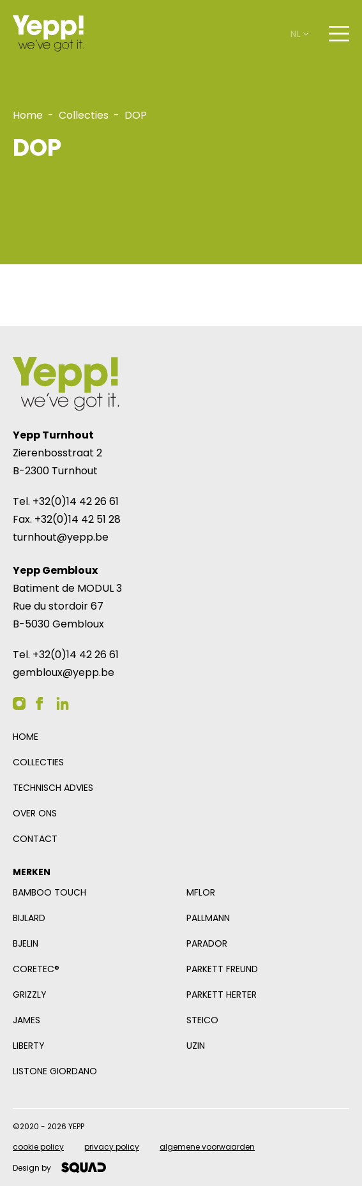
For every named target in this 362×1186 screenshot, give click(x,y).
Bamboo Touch (49, 892)
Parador (206, 943)
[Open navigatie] (339, 33)
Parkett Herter (221, 994)
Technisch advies (53, 787)
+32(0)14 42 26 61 (76, 501)
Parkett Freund (222, 969)
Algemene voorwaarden (207, 1146)
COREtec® (36, 969)
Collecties (38, 762)
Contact (35, 838)
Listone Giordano (55, 1071)
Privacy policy (111, 1146)
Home (25, 736)
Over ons (35, 813)
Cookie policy (38, 1146)
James (26, 1020)
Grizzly (30, 994)
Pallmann (208, 918)
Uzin (195, 1045)
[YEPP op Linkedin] (63, 703)
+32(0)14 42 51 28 (77, 519)
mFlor (200, 892)
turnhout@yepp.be (61, 537)
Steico (202, 1020)
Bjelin (25, 943)
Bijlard (29, 918)
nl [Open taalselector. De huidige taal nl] (299, 33)
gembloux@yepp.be (63, 672)
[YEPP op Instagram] (19, 703)
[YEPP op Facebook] (40, 703)
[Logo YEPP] (48, 33)
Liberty (29, 1045)
